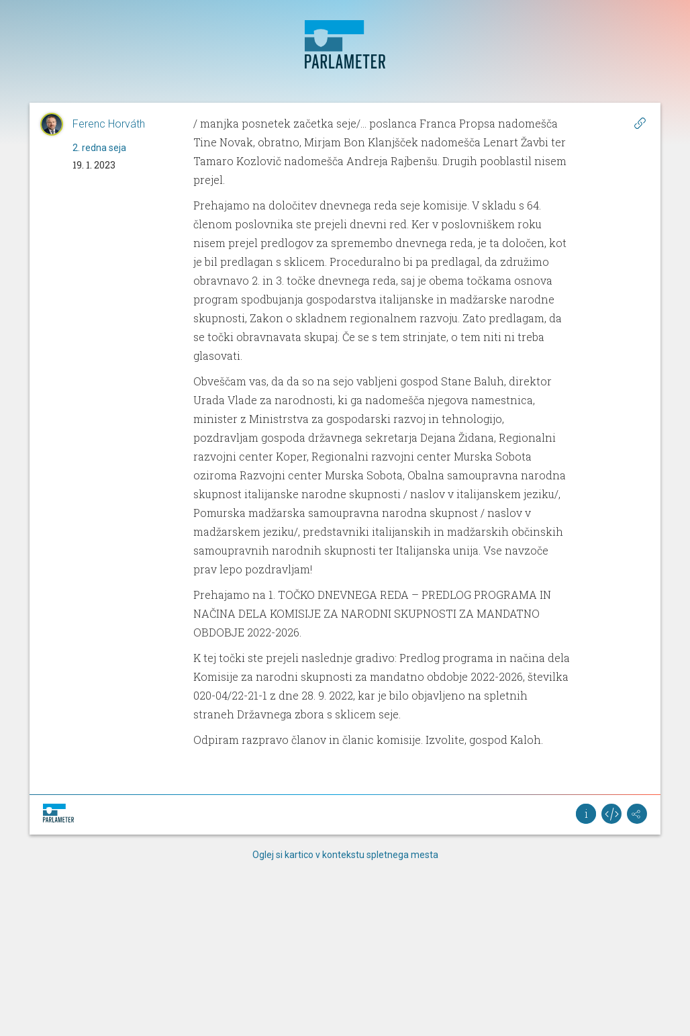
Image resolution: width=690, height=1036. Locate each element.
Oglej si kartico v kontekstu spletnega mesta (345, 854)
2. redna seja (99, 147)
